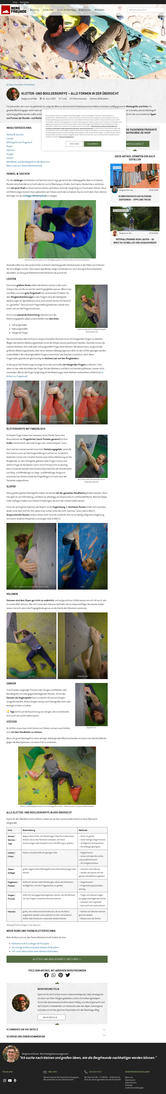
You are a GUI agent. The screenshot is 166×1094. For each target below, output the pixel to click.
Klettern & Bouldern (99, 98)
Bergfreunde (85, 9)
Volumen (10, 150)
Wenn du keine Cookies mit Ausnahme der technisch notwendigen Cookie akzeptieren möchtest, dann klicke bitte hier (81, 127)
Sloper (9, 146)
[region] (84, 130)
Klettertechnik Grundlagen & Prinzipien (30, 943)
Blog (9, 84)
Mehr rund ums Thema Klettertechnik (24, 165)
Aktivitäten (100, 9)
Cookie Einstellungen (134, 1088)
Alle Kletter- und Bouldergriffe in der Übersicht (28, 162)
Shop (15, 2)
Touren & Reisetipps (66, 9)
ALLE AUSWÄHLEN (93, 144)
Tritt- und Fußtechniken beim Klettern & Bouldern (35, 951)
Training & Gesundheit (120, 210)
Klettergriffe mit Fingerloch (19, 142)
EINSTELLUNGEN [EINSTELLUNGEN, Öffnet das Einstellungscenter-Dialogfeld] (73, 144)
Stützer (10, 158)
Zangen (10, 154)
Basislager (24, 2)
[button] (46, 975)
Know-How (48, 9)
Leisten (10, 138)
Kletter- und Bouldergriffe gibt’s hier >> (57, 959)
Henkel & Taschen (15, 134)
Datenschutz (131, 1082)
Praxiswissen (29, 84)
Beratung (35, 9)
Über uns (129, 1077)
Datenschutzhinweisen (66, 137)
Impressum (130, 1080)
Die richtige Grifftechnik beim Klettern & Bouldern (35, 947)
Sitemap (128, 1085)
